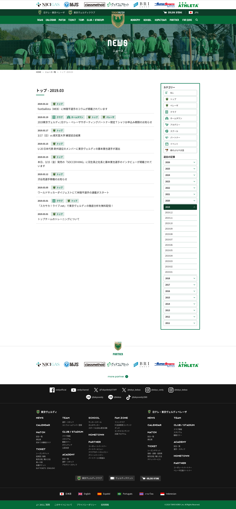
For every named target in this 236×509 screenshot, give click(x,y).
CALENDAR (51, 20)
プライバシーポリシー (86, 504)
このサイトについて (63, 504)
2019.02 (169, 266)
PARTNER (174, 20)
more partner (116, 376)
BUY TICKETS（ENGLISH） (46, 468)
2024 (167, 175)
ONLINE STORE (175, 12)
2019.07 (169, 239)
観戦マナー (66, 442)
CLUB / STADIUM (95, 20)
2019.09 (169, 228)
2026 (167, 162)
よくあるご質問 (43, 504)
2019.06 (169, 244)
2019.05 (169, 250)
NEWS (40, 20)
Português (125, 493)
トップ (173, 99)
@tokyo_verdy (154, 389)
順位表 (38, 439)
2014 (167, 303)
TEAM (81, 20)
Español (104, 493)
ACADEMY (135, 20)
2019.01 (169, 271)
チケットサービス (154, 459)
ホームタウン (176, 118)
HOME (38, 72)
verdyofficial (58, 389)
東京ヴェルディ (49, 411)
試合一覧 (39, 436)
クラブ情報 (66, 436)
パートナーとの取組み (96, 458)
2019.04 (169, 255)
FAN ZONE (187, 20)
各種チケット (41, 465)
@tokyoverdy (94, 397)
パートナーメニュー (95, 449)
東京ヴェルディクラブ (84, 12)
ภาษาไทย (146, 493)
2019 (167, 207)
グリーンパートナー (95, 455)
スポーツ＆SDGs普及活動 (97, 428)
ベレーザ (174, 105)
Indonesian (168, 493)
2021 (167, 194)
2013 (167, 310)
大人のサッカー (94, 425)
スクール (174, 131)
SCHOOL (147, 20)
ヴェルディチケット (124, 478)
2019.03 (169, 261)
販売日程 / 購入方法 (43, 459)
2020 (167, 200)
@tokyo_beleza (131, 389)
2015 (167, 297)
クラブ (173, 111)
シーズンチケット (42, 453)
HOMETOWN (160, 20)
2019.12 (169, 212)
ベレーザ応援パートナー (183, 470)
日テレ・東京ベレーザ (54, 12)
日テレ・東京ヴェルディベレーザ (169, 411)
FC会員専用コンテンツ (123, 425)
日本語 (65, 493)
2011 (167, 323)
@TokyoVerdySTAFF (105, 389)
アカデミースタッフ (69, 464)
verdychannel (80, 389)
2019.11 (169, 217)
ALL (172, 92)
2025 (167, 168)
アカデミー (175, 124)
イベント (174, 143)
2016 (167, 291)
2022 (167, 187)
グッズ (117, 428)
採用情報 (105, 504)
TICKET (72, 20)
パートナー (175, 137)
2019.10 (169, 223)
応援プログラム (120, 434)
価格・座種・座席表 (155, 453)
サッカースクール (95, 422)
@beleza (114, 397)
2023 (167, 181)
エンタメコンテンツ (122, 431)
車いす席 (39, 462)
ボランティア (67, 445)
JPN (193, 12)
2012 (167, 316)
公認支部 (65, 448)
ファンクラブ (120, 422)
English (84, 493)
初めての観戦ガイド (43, 442)
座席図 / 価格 (41, 456)
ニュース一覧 (50, 72)
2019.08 (169, 234)
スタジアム (66, 439)
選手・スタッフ (68, 422)
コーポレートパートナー (97, 446)
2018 (167, 278)
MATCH (62, 20)
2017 (167, 284)
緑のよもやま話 (177, 150)
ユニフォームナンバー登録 (72, 425)
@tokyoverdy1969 (136, 397)
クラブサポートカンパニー (98, 452)
